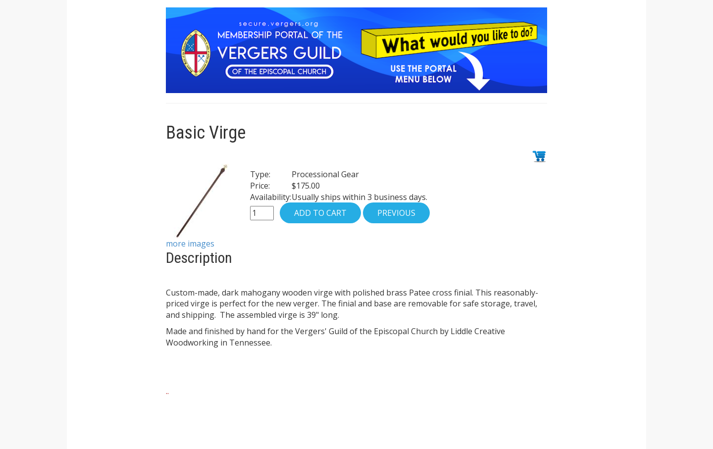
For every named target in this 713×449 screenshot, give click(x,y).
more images (190, 243)
